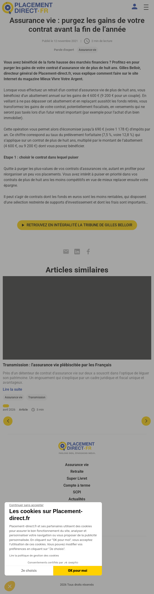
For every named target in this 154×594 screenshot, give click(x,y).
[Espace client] (135, 6)
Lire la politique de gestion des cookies (34, 555)
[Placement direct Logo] (76, 448)
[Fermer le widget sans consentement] (26, 505)
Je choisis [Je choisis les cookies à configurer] (29, 571)
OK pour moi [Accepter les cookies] (77, 571)
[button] (9, 586)
